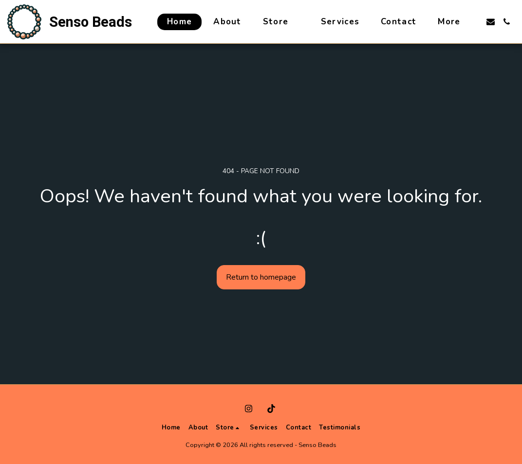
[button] (490, 22)
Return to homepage (261, 277)
